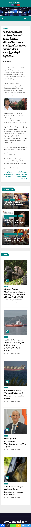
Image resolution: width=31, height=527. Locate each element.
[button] (25, 19)
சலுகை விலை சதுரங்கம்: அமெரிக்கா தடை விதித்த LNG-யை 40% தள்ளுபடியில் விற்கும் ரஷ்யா (14, 345)
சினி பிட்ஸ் (5, 28)
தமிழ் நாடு (12, 200)
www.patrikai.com (15, 12)
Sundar (19, 303)
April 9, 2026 (10, 353)
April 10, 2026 (10, 303)
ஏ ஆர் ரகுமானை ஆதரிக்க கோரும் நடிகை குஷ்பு (9, 174)
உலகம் (6, 286)
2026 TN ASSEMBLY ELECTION (10, 216)
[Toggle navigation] (28, 18)
